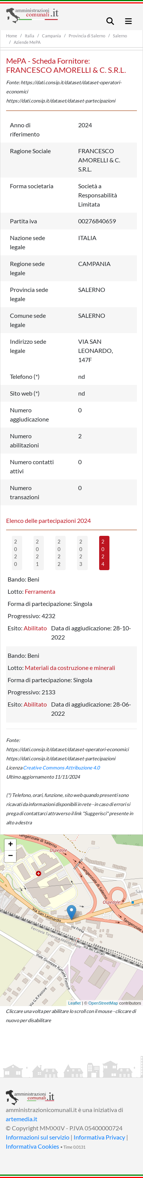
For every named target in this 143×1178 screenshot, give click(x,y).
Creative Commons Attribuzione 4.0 (61, 767)
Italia (29, 35)
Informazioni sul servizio (37, 1137)
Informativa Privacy (99, 1137)
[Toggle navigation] (110, 21)
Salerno (120, 35)
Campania (51, 35)
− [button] (10, 856)
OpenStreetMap (103, 1003)
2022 (59, 553)
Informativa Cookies (32, 1146)
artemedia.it (21, 1118)
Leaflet (74, 1003)
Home (11, 35)
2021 (37, 553)
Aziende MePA (27, 42)
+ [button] (10, 845)
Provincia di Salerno (87, 35)
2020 (15, 553)
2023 (80, 553)
